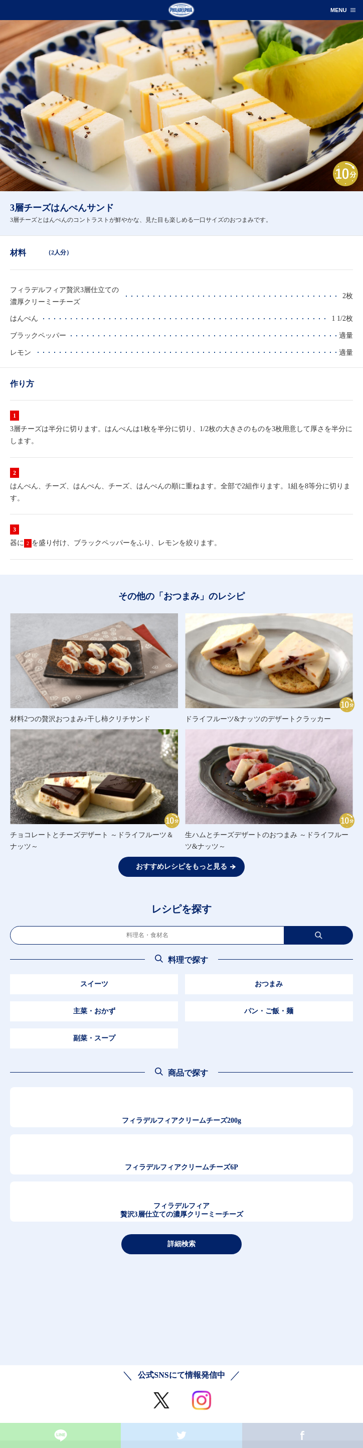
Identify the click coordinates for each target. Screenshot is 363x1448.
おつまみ (269, 984)
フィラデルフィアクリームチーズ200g (181, 1120)
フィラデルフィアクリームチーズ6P (181, 1167)
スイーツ (94, 984)
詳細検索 (181, 1244)
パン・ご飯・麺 (268, 1011)
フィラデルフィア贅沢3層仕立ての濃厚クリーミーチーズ (181, 1210)
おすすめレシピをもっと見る (181, 866)
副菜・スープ (94, 1038)
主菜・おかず (94, 1011)
